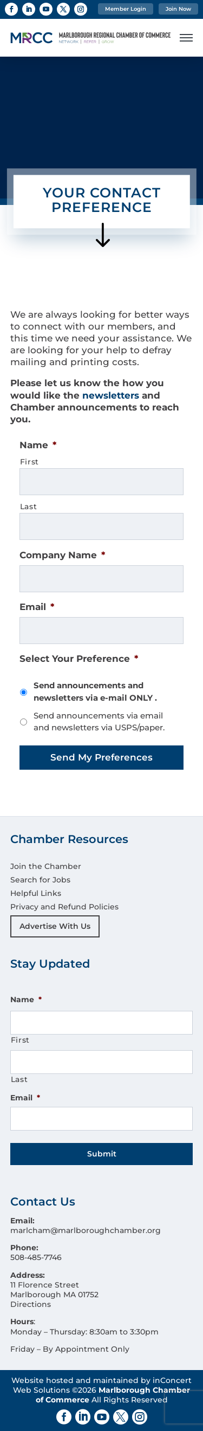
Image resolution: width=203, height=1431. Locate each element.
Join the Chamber (45, 866)
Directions (30, 1304)
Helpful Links (35, 893)
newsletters (110, 395)
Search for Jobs (40, 880)
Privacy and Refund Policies (64, 907)
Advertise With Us (54, 926)
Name (37, 445)
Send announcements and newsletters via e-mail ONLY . (95, 691)
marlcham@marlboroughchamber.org (85, 1230)
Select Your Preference (78, 658)
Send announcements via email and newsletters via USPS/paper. (99, 721)
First (29, 461)
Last (28, 506)
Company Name (62, 555)
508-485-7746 (36, 1257)
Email (36, 606)
